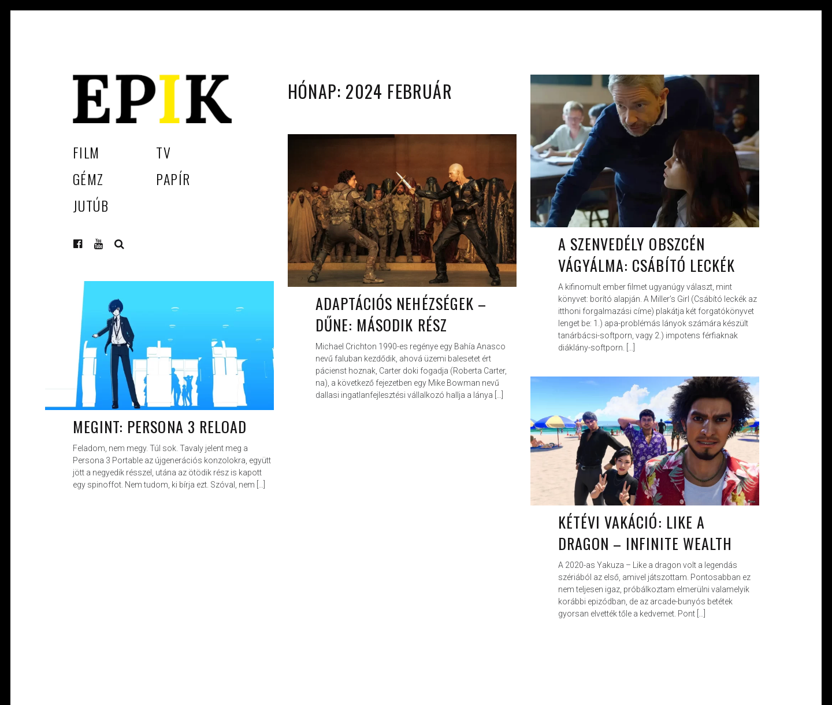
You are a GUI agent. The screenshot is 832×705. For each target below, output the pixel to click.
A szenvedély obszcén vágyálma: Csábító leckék (646, 254)
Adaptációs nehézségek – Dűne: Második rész (400, 314)
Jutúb (91, 205)
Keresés (119, 244)
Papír (173, 178)
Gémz (88, 178)
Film (86, 152)
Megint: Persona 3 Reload (160, 426)
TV (163, 152)
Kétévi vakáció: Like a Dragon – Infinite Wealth (645, 533)
